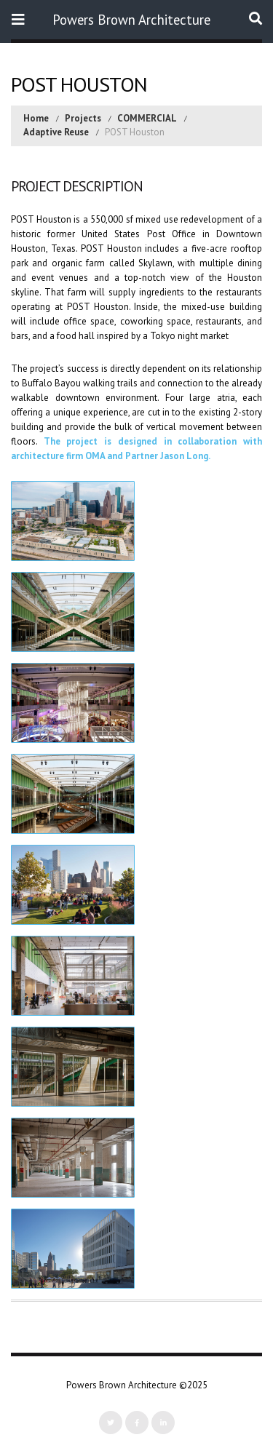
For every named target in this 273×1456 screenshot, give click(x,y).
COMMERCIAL (147, 118)
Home (36, 118)
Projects (83, 118)
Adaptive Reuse (56, 132)
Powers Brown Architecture (131, 19)
